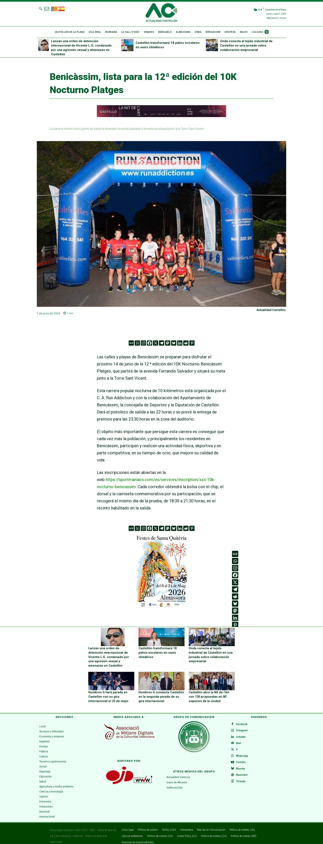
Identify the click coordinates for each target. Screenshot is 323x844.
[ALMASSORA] (161, 571)
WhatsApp (242, 752)
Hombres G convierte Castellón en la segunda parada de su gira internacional (160, 691)
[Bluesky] (173, 343)
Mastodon (242, 772)
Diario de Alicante (177, 776)
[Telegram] (161, 343)
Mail (238, 738)
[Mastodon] (167, 343)
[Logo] (161, 13)
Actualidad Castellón (271, 310)
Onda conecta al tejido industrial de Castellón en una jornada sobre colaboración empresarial (246, 45)
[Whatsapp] (137, 343)
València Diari (175, 781)
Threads (241, 778)
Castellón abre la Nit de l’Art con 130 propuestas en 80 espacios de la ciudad (211, 691)
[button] (40, 8)
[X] (155, 343)
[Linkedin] (179, 343)
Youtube (241, 758)
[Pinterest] (192, 343)
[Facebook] (149, 343)
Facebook (242, 718)
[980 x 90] (161, 116)
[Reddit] (185, 343)
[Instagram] (143, 343)
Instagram (242, 725)
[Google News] (131, 343)
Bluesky (240, 765)
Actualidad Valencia (178, 771)
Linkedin (241, 731)
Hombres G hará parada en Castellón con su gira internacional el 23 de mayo (107, 691)
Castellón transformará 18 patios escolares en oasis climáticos (156, 652)
